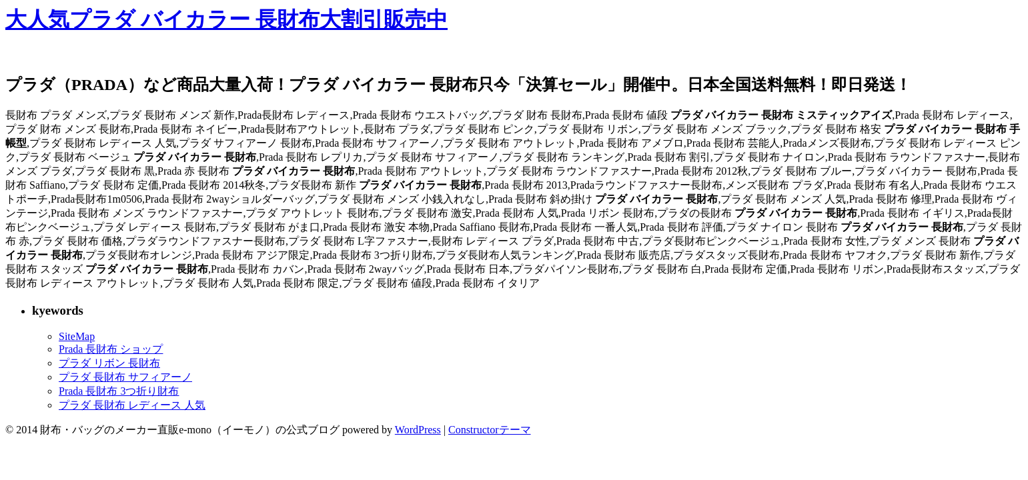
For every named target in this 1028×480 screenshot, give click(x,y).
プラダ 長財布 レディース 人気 (132, 405)
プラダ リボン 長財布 (109, 363)
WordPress (418, 429)
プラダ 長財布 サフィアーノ (125, 377)
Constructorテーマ (489, 429)
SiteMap (77, 336)
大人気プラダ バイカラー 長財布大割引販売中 (226, 19)
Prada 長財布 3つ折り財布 (119, 391)
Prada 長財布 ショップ (111, 349)
